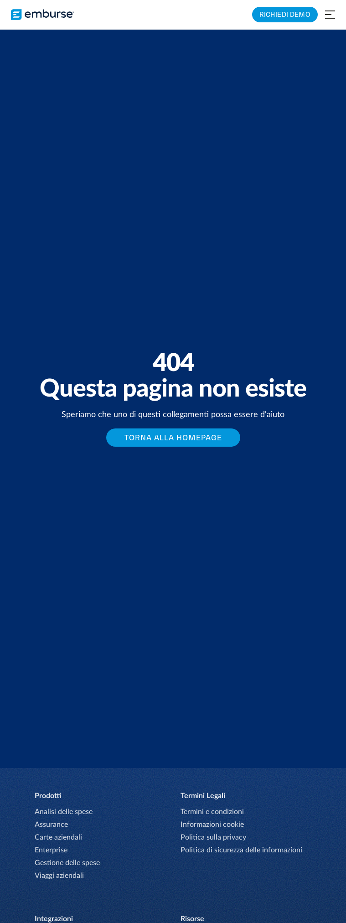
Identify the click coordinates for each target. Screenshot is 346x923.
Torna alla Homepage (173, 437)
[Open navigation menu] (330, 14)
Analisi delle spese (64, 811)
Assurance (51, 824)
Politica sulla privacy (213, 837)
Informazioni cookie (212, 824)
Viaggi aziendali (59, 875)
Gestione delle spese (67, 862)
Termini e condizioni (212, 811)
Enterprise (51, 850)
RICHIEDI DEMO (284, 14)
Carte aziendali (58, 837)
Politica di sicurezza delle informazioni (241, 850)
